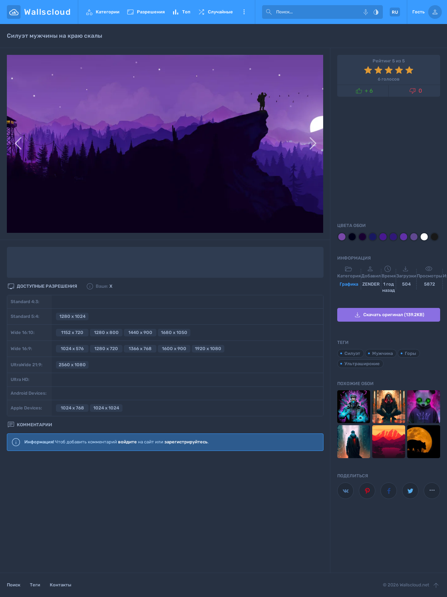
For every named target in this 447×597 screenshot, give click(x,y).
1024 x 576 (72, 348)
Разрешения (145, 12)
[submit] (269, 12)
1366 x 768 (140, 348)
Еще (244, 12)
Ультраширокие (362, 363)
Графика (349, 284)
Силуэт (352, 353)
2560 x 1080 (72, 364)
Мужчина (382, 353)
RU (395, 12)
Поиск (13, 584)
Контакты (60, 584)
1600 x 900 (174, 348)
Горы (410, 353)
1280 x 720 (106, 348)
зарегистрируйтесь (186, 441)
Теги (35, 584)
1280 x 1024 (72, 316)
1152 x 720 (72, 332)
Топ (181, 12)
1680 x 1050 (174, 332)
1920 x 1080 (208, 348)
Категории (102, 12)
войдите (127, 441)
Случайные (215, 12)
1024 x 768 (72, 407)
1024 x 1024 (106, 407)
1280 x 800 (106, 332)
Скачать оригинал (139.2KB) (388, 315)
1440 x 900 (140, 332)
